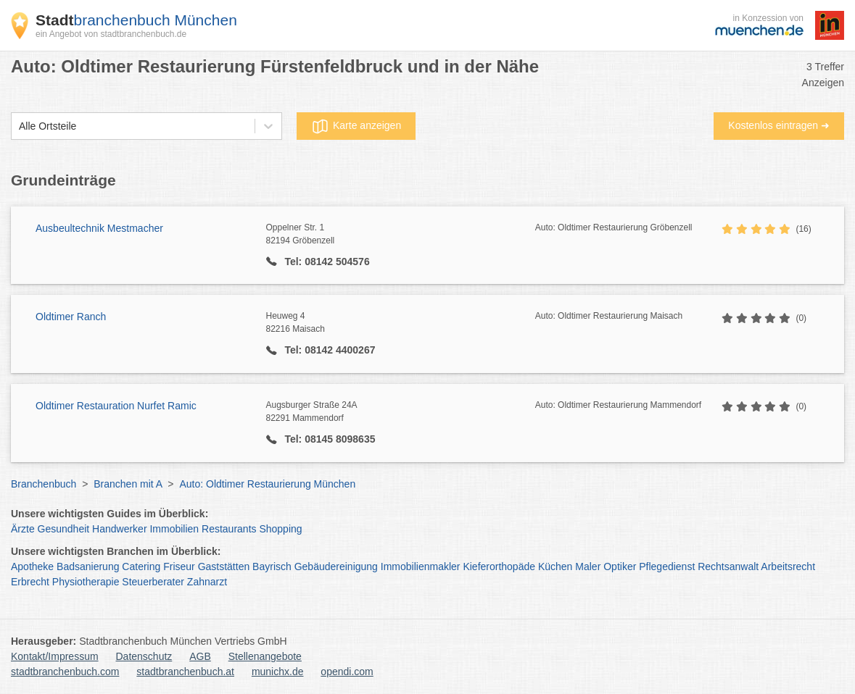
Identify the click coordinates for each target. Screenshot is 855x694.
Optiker (619, 566)
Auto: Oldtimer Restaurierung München (267, 484)
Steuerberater (153, 582)
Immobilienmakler (420, 566)
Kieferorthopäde (499, 566)
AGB (200, 656)
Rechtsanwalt (728, 566)
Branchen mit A (128, 484)
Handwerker (119, 529)
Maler (587, 566)
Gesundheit (64, 529)
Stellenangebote (265, 656)
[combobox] (18, 126)
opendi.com (347, 671)
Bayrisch (272, 566)
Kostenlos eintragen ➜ (779, 125)
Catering (141, 566)
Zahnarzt (207, 582)
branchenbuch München (136, 20)
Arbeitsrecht (788, 566)
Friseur (179, 566)
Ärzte (23, 529)
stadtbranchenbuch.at (185, 671)
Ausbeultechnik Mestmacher (99, 228)
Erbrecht (30, 582)
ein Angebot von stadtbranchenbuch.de (111, 34)
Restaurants (229, 529)
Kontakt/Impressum (55, 656)
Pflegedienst (667, 566)
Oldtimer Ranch (71, 316)
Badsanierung (88, 566)
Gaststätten (224, 566)
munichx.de (278, 671)
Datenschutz (144, 656)
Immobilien (174, 529)
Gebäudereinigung (336, 566)
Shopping (280, 529)
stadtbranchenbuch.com (65, 671)
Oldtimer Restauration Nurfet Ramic (116, 405)
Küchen (555, 566)
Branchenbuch (43, 484)
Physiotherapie (86, 582)
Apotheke (32, 566)
